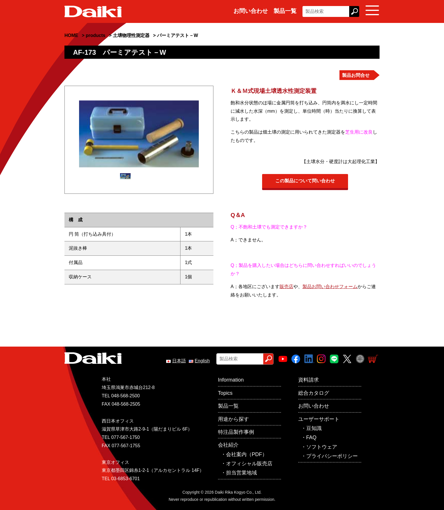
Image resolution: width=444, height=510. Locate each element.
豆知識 (314, 428)
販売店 (286, 286)
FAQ (311, 437)
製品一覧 (285, 11)
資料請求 (308, 380)
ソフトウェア (321, 447)
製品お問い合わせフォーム (329, 286)
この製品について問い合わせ (305, 180)
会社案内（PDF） (246, 454)
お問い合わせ (250, 11)
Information (231, 380)
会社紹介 (228, 445)
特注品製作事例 (236, 432)
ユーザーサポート (318, 419)
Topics (225, 393)
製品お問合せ (356, 75)
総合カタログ (313, 393)
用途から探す (233, 419)
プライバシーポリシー (332, 456)
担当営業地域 (241, 473)
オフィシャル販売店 (249, 463)
